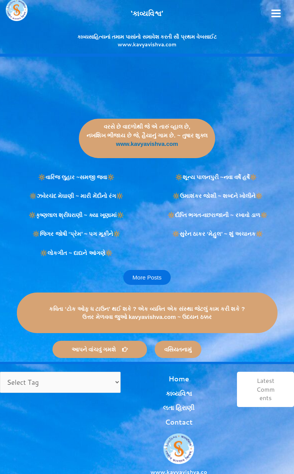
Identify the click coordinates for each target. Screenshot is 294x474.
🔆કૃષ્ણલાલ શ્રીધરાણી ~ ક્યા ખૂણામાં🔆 (76, 215)
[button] (147, 277)
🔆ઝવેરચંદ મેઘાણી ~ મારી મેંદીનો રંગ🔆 (76, 196)
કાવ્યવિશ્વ (162, 384)
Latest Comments (260, 389)
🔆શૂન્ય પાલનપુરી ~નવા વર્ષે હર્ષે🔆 (217, 177)
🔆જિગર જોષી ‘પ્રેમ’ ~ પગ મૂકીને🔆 (76, 233)
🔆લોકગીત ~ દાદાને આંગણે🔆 (76, 253)
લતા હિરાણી (162, 393)
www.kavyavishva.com (147, 144)
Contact (162, 401)
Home (162, 375)
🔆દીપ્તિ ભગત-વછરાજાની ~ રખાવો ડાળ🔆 (217, 215)
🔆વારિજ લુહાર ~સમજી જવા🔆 (76, 177)
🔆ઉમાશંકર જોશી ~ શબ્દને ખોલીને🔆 (218, 196)
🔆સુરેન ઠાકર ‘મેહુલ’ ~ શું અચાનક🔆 (217, 233)
